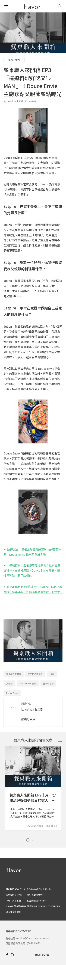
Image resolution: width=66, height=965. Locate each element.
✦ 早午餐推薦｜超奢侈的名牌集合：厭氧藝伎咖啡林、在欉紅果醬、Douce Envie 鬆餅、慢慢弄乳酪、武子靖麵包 (32, 570)
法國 (52, 673)
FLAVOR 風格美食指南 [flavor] (16, 906)
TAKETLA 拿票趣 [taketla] (13, 900)
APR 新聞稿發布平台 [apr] (36, 894)
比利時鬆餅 (48, 683)
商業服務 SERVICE (14, 894)
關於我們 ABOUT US (15, 889)
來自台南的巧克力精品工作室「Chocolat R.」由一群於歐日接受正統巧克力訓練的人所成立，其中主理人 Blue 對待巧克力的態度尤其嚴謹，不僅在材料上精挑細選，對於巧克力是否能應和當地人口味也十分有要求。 (33, 812)
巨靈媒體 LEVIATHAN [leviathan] (36, 900)
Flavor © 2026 (42, 954)
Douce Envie (12, 693)
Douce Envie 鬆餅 (28, 683)
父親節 (9, 683)
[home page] (32, 6)
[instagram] (13, 954)
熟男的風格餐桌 (35, 673)
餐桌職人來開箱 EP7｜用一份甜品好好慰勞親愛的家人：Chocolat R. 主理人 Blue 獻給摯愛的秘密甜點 (33, 797)
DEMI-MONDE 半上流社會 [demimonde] (39, 889)
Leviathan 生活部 (32, 709)
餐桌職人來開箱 (13, 673)
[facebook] (8, 954)
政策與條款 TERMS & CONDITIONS (43, 906)
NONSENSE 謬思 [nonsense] (13, 911)
